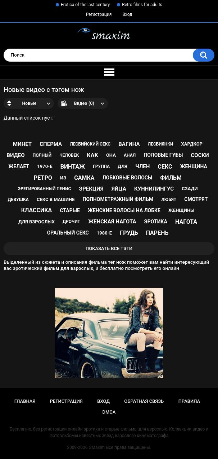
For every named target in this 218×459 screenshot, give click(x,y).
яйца (119, 189)
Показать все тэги (109, 248)
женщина (193, 166)
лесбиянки (160, 144)
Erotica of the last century (85, 4)
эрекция (91, 189)
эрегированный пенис (44, 188)
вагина (129, 144)
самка (84, 177)
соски (200, 155)
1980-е (104, 233)
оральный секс (68, 233)
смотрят (196, 199)
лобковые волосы (128, 178)
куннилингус (154, 189)
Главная (25, 401)
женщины (181, 210)
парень (157, 232)
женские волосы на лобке (124, 210)
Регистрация (99, 14)
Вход (127, 14)
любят (168, 199)
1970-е (44, 166)
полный (42, 155)
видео (15, 155)
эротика (155, 221)
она (111, 155)
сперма (51, 144)
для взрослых (36, 221)
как (92, 155)
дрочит (71, 221)
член (142, 166)
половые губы (163, 155)
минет (22, 144)
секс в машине (56, 199)
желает (18, 166)
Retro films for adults (142, 4)
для (122, 166)
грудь (129, 232)
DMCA (109, 412)
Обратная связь (144, 401)
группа (101, 166)
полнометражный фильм (118, 199)
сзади (189, 188)
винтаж (72, 166)
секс (165, 166)
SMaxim (97, 447)
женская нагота (112, 221)
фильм (171, 177)
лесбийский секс (90, 144)
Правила (189, 401)
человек (69, 155)
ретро (43, 177)
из (63, 178)
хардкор (192, 144)
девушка (18, 199)
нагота (186, 221)
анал (130, 155)
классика (36, 210)
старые (70, 210)
